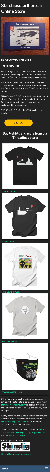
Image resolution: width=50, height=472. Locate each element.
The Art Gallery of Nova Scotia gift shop (23, 431)
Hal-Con (5, 421)
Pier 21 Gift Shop (17, 435)
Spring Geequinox (18, 421)
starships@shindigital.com (13, 404)
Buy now (18, 122)
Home (5, 468)
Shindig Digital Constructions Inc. (16, 454)
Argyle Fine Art (38, 432)
